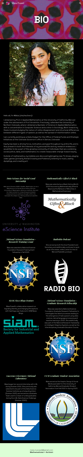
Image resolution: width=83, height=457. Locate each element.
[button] (3, 3)
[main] (41, 19)
